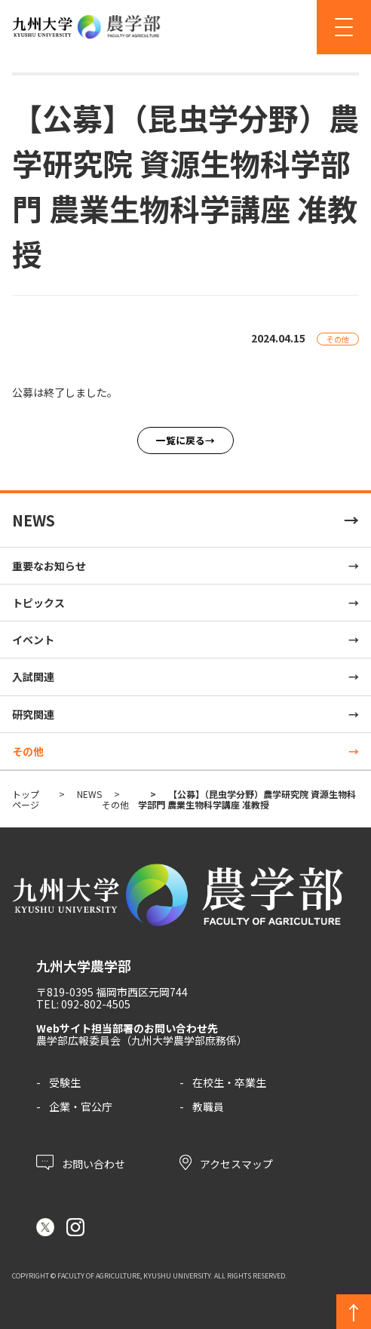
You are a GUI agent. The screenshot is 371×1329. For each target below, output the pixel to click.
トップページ (25, 799)
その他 (28, 751)
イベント (33, 639)
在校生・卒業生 (229, 1082)
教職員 (208, 1106)
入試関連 (33, 676)
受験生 (65, 1082)
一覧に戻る (180, 440)
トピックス (38, 602)
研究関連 (33, 714)
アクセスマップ (226, 1162)
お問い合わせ (80, 1162)
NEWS (33, 520)
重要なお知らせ (49, 565)
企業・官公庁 (80, 1106)
